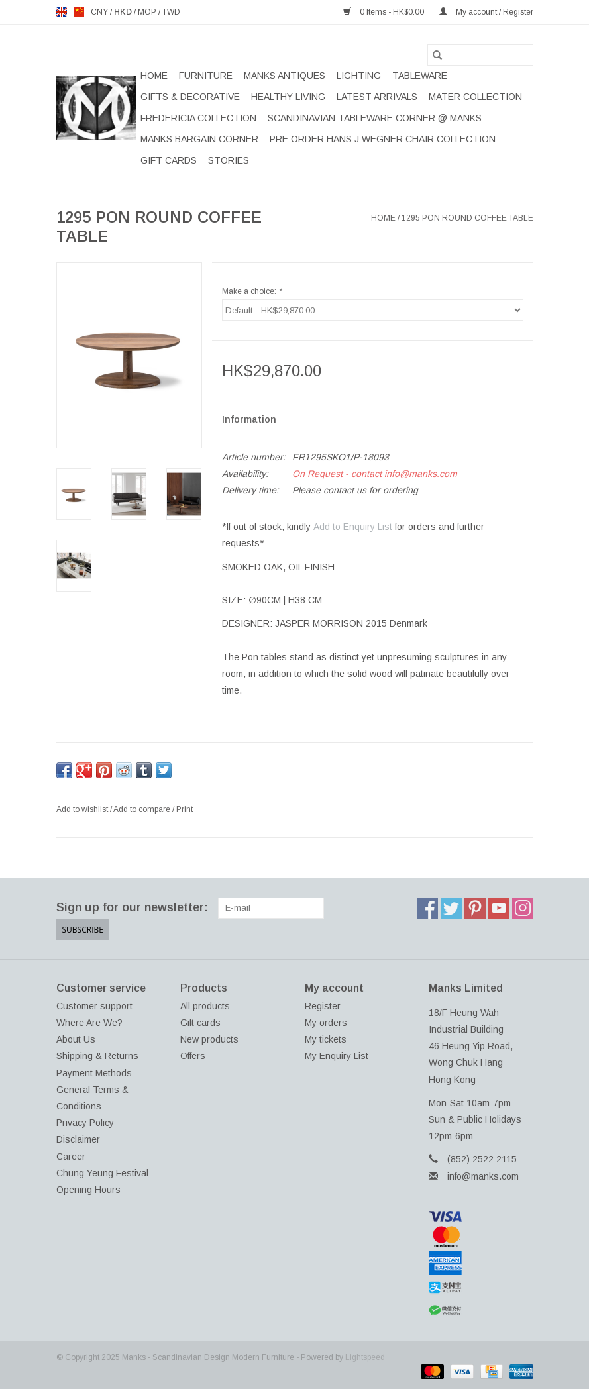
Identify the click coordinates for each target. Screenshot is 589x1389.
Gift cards (168, 160)
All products (205, 1006)
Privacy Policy (85, 1122)
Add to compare (142, 809)
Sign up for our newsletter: (132, 907)
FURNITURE (206, 75)
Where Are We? (89, 1022)
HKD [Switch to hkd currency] (124, 12)
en (61, 12)
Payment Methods (94, 1073)
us (79, 12)
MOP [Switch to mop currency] (148, 12)
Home (154, 75)
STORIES (228, 160)
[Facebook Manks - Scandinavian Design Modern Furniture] (427, 908)
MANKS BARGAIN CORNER (199, 139)
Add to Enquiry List (352, 526)
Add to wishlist (83, 809)
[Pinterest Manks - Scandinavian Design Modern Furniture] (475, 908)
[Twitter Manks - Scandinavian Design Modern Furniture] (451, 908)
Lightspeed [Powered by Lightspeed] (365, 1357)
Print (184, 809)
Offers (192, 1056)
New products (209, 1039)
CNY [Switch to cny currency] (100, 12)
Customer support (94, 1006)
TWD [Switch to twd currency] (171, 12)
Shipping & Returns (97, 1056)
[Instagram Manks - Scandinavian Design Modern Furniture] (522, 908)
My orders (326, 1022)
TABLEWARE (419, 75)
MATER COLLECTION (475, 96)
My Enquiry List (336, 1056)
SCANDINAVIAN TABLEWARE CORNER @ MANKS (375, 118)
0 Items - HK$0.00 (384, 12)
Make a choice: (252, 291)
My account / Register (486, 12)
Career (70, 1156)
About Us (75, 1039)
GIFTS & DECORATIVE (190, 96)
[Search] (480, 55)
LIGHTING (359, 75)
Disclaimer (78, 1139)
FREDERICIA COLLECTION (198, 118)
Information (249, 419)
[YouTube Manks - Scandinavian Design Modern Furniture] (498, 908)
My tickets (326, 1039)
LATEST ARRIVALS (377, 96)
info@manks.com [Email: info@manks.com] (483, 1176)
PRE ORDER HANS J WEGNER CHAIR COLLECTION (383, 139)
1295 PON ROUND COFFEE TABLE (467, 218)
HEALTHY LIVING (288, 96)
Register (323, 1006)
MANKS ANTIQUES (284, 75)
